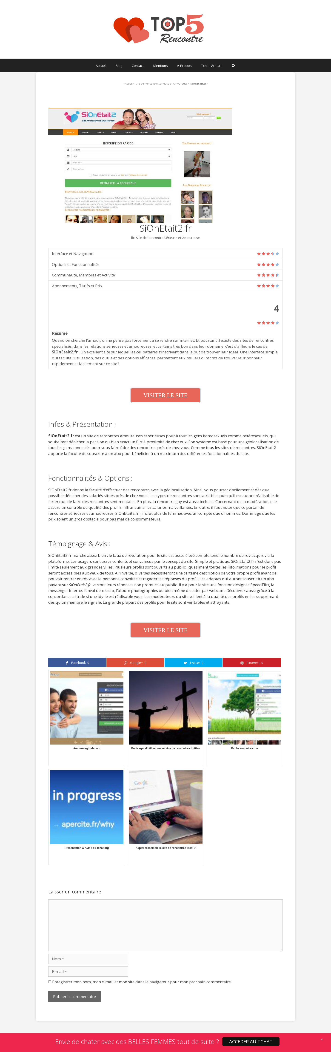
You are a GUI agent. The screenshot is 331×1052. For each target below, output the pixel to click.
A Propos (184, 65)
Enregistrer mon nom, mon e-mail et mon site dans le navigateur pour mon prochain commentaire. (142, 981)
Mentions (160, 65)
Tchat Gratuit (211, 65)
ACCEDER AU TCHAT (251, 1041)
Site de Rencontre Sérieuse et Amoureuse (161, 83)
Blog (119, 65)
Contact (138, 65)
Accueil (101, 65)
